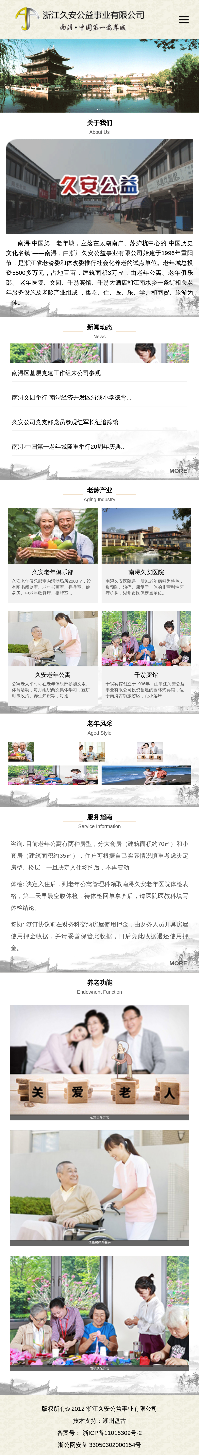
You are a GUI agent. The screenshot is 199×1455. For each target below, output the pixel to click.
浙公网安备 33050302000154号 (99, 1445)
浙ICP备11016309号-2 (112, 1433)
